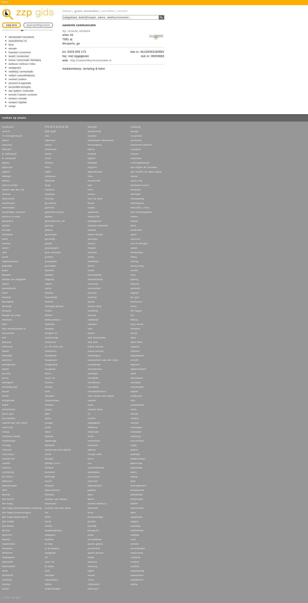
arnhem (6, 243)
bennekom (8, 302)
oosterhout (94, 441)
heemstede (51, 297)
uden (133, 338)
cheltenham (8, 441)
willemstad (136, 494)
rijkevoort (93, 589)
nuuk (90, 405)
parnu (91, 499)
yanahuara (136, 517)
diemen (6, 539)
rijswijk (134, 131)
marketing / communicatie (21, 71)
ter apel (134, 297)
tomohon (135, 329)
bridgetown (8, 400)
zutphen (135, 566)
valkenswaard (138, 369)
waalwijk (135, 454)
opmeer (92, 450)
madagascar (95, 221)
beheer (67, 11)
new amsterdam (97, 338)
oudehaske (94, 472)
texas (133, 306)
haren (48, 288)
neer (90, 329)
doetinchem (8, 566)
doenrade (7, 562)
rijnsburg (135, 127)
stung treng (137, 266)
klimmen (49, 494)
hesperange (51, 338)
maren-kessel (95, 234)
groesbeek (51, 261)
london (91, 194)
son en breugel (139, 243)
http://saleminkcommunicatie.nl (91, 60)
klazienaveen (52, 490)
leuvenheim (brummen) (101, 140)
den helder (8, 521)
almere (6, 181)
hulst (47, 391)
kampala (50, 445)
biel (4, 338)
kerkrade (50, 477)
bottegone (8, 382)
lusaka (91, 207)
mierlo (91, 266)
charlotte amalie (11, 436)
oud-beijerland (96, 468)
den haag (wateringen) (15, 517)
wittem (134, 503)
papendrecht (95, 485)
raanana (92, 562)
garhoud (49, 207)
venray (134, 414)
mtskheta (93, 311)
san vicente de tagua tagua (146, 172)
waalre (134, 450)
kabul (48, 432)
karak (48, 454)
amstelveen (8, 203)
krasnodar (50, 503)
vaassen (135, 364)
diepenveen (8, 544)
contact (122, 11)
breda (5, 396)
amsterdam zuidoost (13, 212)
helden (49, 315)
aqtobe (6, 225)
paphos (92, 490)
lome (90, 190)
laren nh (49, 562)
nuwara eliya (95, 409)
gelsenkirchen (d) (55, 221)
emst (47, 167)
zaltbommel (137, 530)
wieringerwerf (138, 485)
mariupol (93, 239)
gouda (48, 243)
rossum (134, 154)
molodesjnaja (95, 279)
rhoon (91, 580)
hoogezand (51, 364)
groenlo (49, 257)
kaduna (49, 436)
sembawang (137, 199)
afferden (7, 149)
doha (5, 571)
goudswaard (52, 248)
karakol (49, 459)
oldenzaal (93, 432)
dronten (6, 584)
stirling (134, 261)
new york (93, 342)
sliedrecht (136, 230)
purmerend (94, 548)
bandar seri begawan (14, 279)
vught (133, 445)
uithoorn (135, 351)
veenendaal (137, 387)
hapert (48, 284)
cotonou (6, 468)
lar (46, 557)
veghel (134, 391)
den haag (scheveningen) (16, 512)
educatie (13, 48)
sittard (134, 221)
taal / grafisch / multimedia (21, 91)
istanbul (49, 405)
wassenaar (136, 468)
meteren (92, 252)
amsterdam (8, 207)
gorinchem (51, 234)
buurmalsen (8, 418)
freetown (50, 194)
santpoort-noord (139, 185)
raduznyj (93, 566)
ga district (50, 203)
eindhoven (8, 127)
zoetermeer (137, 553)
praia (90, 535)
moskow (92, 297)
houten (49, 387)
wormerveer (137, 508)
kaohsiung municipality (58, 450)
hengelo (49, 329)
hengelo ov (51, 333)
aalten (5, 140)
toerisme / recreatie (18, 98)
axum (5, 257)
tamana (134, 284)
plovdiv (92, 521)
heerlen (49, 302)
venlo (133, 409)
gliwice (49, 230)
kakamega (50, 441)
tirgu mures (137, 324)
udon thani (136, 342)
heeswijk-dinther (54, 306)
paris (90, 494)
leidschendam (53, 589)
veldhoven (136, 396)
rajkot (91, 571)
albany (6, 163)
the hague (136, 311)
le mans (49, 566)
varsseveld (136, 378)
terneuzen (136, 302)
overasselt (94, 477)
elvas (48, 158)
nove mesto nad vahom (101, 396)
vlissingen (136, 427)
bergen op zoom (11, 315)
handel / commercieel (19, 56)
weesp (134, 477)
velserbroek (137, 405)
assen (5, 248)
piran (90, 512)
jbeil (47, 414)
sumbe (134, 270)
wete (133, 481)
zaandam (135, 526)
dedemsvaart (9, 485)
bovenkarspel (9, 387)
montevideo (94, 288)
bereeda (7, 306)
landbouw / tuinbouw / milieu (22, 64)
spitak (133, 248)
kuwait (48, 526)
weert (133, 472)
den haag (7, 503)
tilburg (134, 320)
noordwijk (93, 387)
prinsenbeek (95, 539)
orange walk (95, 454)
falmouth (50, 181)
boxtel (5, 391)
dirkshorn (7, 553)
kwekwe (49, 539)
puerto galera (95, 544)
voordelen (108, 11)
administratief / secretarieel (21, 37)
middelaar (93, 261)
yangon (134, 521)
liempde (92, 154)
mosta (91, 302)
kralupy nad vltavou (56, 499)
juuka (48, 427)
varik (133, 373)
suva (133, 275)
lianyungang (95, 145)
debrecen (7, 481)
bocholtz (7, 360)
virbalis (134, 418)
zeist (133, 539)
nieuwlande (94, 364)
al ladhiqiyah (9, 154)
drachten (7, 580)
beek (5, 293)
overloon (93, 481)
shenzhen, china (139, 207)
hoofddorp (50, 355)
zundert (134, 562)
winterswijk (136, 499)
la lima (49, 544)
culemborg (8, 472)
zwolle (134, 584)
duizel (5, 589)
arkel (5, 239)
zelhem (134, 544)
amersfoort (8, 199)
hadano (49, 275)
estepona (50, 176)
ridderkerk (93, 584)
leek (47, 571)
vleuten (134, 423)
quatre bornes (96, 553)
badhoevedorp (10, 261)
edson (48, 145)
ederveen (50, 140)
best (4, 324)
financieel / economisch (20, 52)
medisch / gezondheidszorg (22, 75)
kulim (48, 517)
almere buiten (10, 185)
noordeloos (94, 382)
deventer (7, 535)
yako (133, 512)
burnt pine (8, 414)
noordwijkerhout (97, 391)
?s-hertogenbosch (12, 136)
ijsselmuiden (52, 400)
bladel (5, 351)
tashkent (135, 288)
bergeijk (6, 311)
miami (91, 257)
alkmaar (6, 176)
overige (12, 106)
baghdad (7, 266)
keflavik (49, 468)
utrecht (6, 131)
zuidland (135, 557)
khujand (49, 485)
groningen (50, 266)
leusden (92, 136)
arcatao (6, 230)
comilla (6, 463)
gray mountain (53, 252)
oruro (91, 459)
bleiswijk (7, 355)
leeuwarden (51, 580)
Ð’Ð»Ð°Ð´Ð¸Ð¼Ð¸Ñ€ (56, 127)
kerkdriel (50, 472)
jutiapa (49, 423)
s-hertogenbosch (140, 163)
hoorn (48, 373)
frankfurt (50, 190)
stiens (133, 257)
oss (90, 463)
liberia (91, 149)
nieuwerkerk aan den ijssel (103, 360)
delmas (6, 494)
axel (4, 252)
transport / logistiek (18, 102)
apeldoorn (7, 221)
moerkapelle (95, 275)
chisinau (7, 450)
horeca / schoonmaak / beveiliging (25, 60)
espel (48, 172)
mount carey (95, 306)
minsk (91, 270)
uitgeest (135, 346)
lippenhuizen (95, 172)
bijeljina (6, 342)
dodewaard (8, 557)
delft (4, 490)
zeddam (134, 535)
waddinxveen (137, 459)
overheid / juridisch (17, 79)
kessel (48, 481)
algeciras (7, 167)
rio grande (136, 136)
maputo (92, 230)
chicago (6, 445)
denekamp (8, 526)
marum (91, 243)
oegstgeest (94, 423)
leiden (48, 584)
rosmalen (135, 149)
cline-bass (8, 454)
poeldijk (92, 526)
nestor (91, 333)
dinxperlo (7, 548)
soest (133, 234)
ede (47, 136)
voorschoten (137, 441)
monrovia (93, 284)
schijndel (135, 190)
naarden (92, 324)
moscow (92, 293)
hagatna (49, 279)
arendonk (7, 234)
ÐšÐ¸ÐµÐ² (50, 131)
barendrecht (9, 288)
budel (5, 405)
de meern (7, 477)
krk (46, 512)
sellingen (135, 194)
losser (91, 203)
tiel (132, 315)
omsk (91, 436)
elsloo (48, 154)
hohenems (51, 351)
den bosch (8, 499)
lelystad (92, 127)
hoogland (50, 369)
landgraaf (50, 553)
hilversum (50, 342)
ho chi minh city (54, 346)
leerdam (49, 575)
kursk (48, 521)
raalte (91, 557)
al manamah (9, 158)
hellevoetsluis (53, 320)
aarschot (7, 145)
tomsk (133, 333)
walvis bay (136, 463)
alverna (6, 194)
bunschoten (8, 409)
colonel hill (8, 459)
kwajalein (50, 535)
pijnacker (93, 508)
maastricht (94, 216)
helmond (50, 324)
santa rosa (136, 181)
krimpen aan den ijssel (58, 508)
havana (49, 293)
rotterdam (136, 158)
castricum (7, 427)
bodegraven (9, 364)
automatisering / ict (18, 41)
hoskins (49, 382)
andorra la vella (11, 216)
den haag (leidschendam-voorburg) (22, 508)
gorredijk (50, 239)
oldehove (93, 427)
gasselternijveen (54, 212)
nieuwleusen (95, 369)
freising (49, 199)
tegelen (134, 293)
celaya (6, 432)
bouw (11, 45)
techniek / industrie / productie (23, 95)
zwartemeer (137, 575)
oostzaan (93, 445)
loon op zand (95, 199)
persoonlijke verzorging (20, 87)
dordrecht (7, 575)
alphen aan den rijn (13, 190)
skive (133, 225)
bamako (6, 275)
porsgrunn (93, 530)
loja (90, 185)
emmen (49, 163)
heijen (48, 311)
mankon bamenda (98, 225)
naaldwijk (93, 320)
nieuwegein (94, 355)
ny (89, 414)
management (15, 68)
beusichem (8, 333)
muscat (92, 315)
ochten (91, 418)
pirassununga (95, 517)
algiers (6, 172)
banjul (5, 284)
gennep (49, 225)
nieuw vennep (96, 346)
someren (135, 239)
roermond (135, 140)
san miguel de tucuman (143, 167)
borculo (6, 373)
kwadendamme (53, 530)
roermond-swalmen (141, 145)
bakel (5, 270)
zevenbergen (137, 548)
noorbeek (93, 378)
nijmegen (93, 373)
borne (5, 378)
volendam (135, 432)
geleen (49, 216)
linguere (92, 167)
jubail (48, 418)
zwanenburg (137, 571)
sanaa (133, 176)
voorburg (135, 436)
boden (5, 369)
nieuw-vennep (96, 351)
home (5, 2)
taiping (134, 279)
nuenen (92, 400)
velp (132, 400)
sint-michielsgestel (141, 212)
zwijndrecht (137, 580)
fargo (48, 185)
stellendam (136, 252)
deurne (6, 530)
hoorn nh (50, 378)
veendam (135, 382)
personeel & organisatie (20, 83)
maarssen (93, 212)
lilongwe (92, 163)
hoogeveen (51, 360)
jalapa (48, 409)
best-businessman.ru (14, 329)
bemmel (6, 297)
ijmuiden (50, 396)
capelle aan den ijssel (14, 423)
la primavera (52, 548)
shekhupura (137, 203)
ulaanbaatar (137, 355)
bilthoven (7, 346)
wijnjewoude (137, 490)
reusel (91, 575)
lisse (90, 176)
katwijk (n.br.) (53, 463)
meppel (92, 248)
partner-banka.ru (97, 503)
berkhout (7, 320)
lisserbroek (94, 181)
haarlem (49, 270)
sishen (134, 216)
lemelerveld (94, 131)
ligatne (91, 158)
